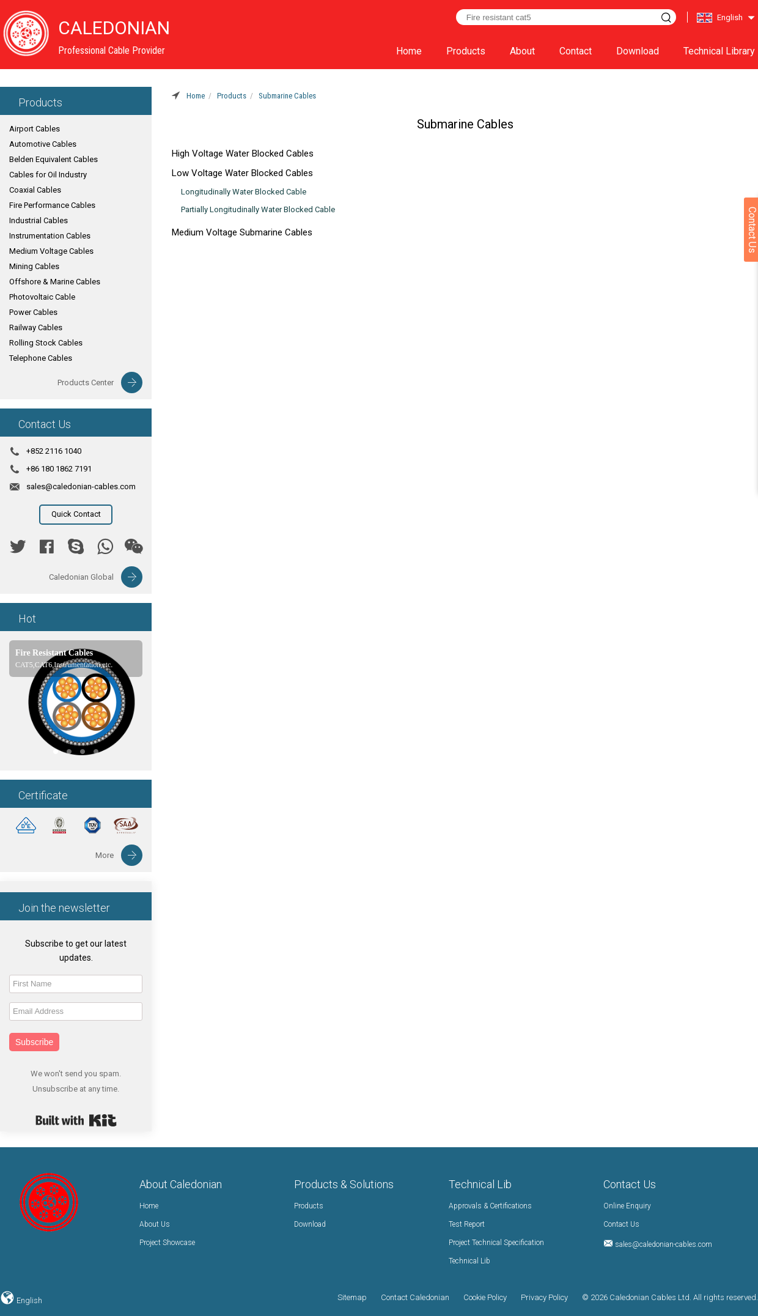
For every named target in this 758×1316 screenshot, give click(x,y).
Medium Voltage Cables (51, 251)
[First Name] (75, 984)
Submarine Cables (287, 95)
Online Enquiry (627, 1206)
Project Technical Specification (496, 1242)
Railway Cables (35, 327)
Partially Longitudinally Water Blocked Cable (258, 209)
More (104, 855)
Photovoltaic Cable (42, 296)
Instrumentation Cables (49, 235)
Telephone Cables (40, 358)
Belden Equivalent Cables (53, 159)
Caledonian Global (81, 577)
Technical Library (719, 51)
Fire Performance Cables (52, 205)
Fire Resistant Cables (54, 652)
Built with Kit (76, 1120)
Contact (575, 51)
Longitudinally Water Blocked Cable (243, 191)
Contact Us (621, 1224)
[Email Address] (75, 1011)
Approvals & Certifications (490, 1206)
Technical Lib (469, 1261)
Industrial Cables (38, 220)
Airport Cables (34, 128)
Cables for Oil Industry (48, 174)
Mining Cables (34, 266)
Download (637, 51)
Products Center (85, 382)
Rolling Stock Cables (46, 342)
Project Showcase (167, 1242)
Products (465, 51)
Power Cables (33, 312)
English (28, 1300)
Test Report (467, 1224)
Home (409, 51)
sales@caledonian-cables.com (81, 486)
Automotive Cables (42, 144)
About (522, 51)
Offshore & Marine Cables (54, 281)
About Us (154, 1224)
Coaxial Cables (35, 189)
